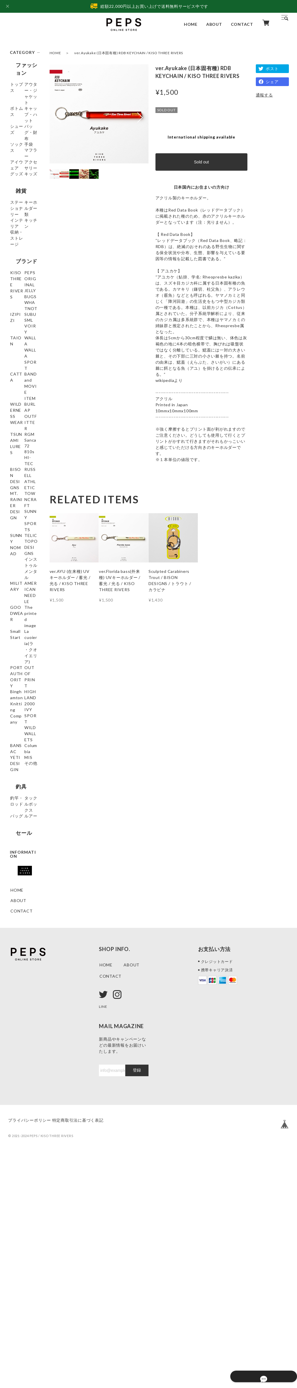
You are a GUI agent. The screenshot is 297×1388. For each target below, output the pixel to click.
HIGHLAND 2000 (21, 884)
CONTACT (242, 24)
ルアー (16, 1039)
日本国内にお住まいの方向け (201, 187)
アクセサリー (23, 202)
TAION (17, 435)
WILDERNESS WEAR (22, 498)
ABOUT (214, 24)
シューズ (19, 139)
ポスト (272, 68)
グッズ (16, 212)
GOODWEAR (23, 766)
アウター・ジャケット (23, 99)
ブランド (21, 327)
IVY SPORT (22, 898)
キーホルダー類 (23, 270)
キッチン (19, 294)
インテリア (21, 284)
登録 (137, 1302)
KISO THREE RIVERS (23, 342)
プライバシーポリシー (29, 1352)
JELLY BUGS (22, 372)
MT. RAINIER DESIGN (23, 632)
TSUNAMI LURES (20, 531)
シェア (272, 81)
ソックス (19, 160)
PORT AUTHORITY (23, 829)
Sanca (16, 555)
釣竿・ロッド (23, 1001)
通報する (264, 94)
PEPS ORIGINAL (21, 359)
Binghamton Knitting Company (22, 865)
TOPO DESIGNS (19, 709)
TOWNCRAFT (23, 649)
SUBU (16, 404)
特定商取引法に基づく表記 (86, 1352)
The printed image (22, 779)
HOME (191, 24)
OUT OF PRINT (19, 845)
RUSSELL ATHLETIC (21, 616)
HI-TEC (18, 586)
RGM (15, 544)
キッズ (16, 223)
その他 (16, 973)
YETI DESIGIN (19, 949)
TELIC (16, 695)
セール (18, 1054)
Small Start (21, 793)
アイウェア (21, 191)
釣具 (15, 989)
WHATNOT (21, 383)
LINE (103, 1238)
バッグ (16, 1028)
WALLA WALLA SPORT (18, 451)
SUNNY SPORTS (19, 665)
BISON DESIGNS (19, 599)
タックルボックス (23, 1015)
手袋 (14, 170)
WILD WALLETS (20, 911)
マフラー (19, 181)
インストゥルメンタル (23, 725)
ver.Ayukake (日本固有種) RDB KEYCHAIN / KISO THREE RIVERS (128, 53)
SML (14, 414)
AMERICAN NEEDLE (22, 752)
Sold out (201, 162)
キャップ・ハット (23, 126)
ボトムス (19, 112)
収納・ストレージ (23, 308)
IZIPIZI (18, 393)
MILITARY (20, 739)
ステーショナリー (23, 254)
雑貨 (15, 238)
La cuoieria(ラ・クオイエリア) (23, 809)
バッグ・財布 (23, 149)
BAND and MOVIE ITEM (23, 481)
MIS (14, 962)
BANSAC (19, 925)
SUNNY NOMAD (18, 682)
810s (15, 575)
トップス (19, 85)
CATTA (18, 468)
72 (13, 565)
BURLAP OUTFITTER (23, 514)
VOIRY (17, 424)
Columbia (19, 935)
